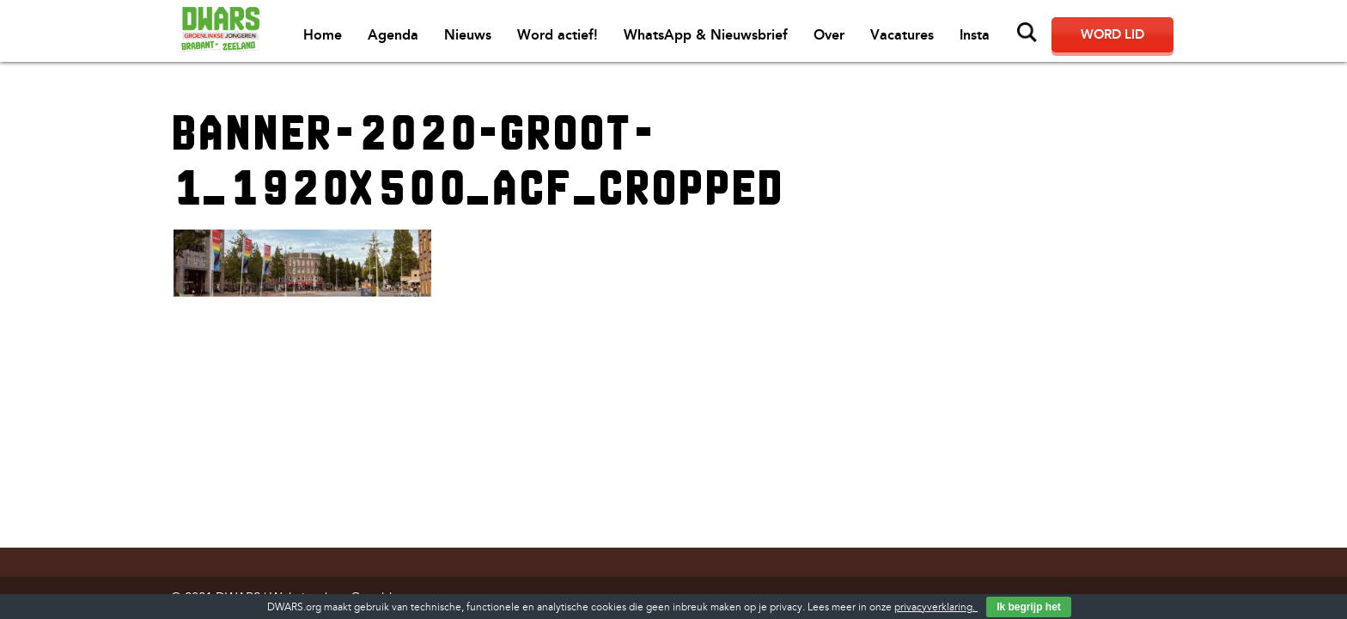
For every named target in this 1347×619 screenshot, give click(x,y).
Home (322, 35)
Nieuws (467, 35)
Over (829, 35)
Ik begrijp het (1029, 607)
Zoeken (1027, 32)
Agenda (393, 35)
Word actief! (557, 35)
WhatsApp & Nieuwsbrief (706, 35)
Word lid (1112, 34)
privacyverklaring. (936, 607)
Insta (975, 35)
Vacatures (902, 35)
